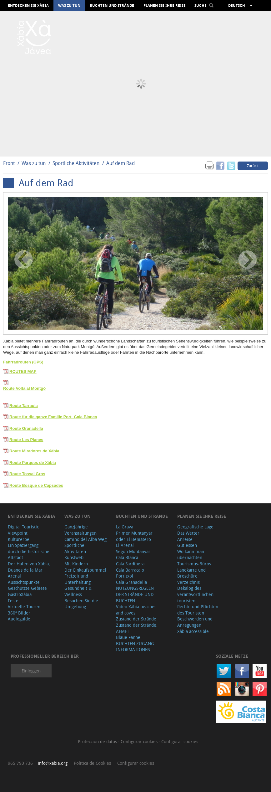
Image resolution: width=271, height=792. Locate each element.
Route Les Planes (26, 439)
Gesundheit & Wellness (78, 591)
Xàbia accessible (193, 631)
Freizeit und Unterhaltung (77, 579)
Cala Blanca (127, 557)
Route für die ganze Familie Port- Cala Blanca (53, 416)
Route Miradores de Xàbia (34, 451)
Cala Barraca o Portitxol (130, 573)
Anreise (185, 539)
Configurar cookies (140, 741)
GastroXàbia (20, 594)
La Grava (124, 527)
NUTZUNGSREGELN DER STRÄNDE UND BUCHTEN (135, 594)
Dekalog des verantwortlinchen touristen (195, 594)
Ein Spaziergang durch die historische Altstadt (28, 551)
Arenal (14, 576)
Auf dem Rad (120, 163)
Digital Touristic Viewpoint (23, 530)
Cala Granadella (131, 582)
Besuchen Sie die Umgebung (81, 604)
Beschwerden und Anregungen (195, 622)
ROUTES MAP (23, 371)
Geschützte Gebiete (27, 588)
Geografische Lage (195, 527)
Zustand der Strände (136, 619)
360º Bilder (19, 613)
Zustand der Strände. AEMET (137, 628)
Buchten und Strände (112, 6)
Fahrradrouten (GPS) (23, 362)
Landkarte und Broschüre (191, 573)
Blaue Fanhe (128, 637)
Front (9, 163)
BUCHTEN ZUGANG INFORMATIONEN (135, 646)
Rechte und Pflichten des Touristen (197, 610)
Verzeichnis (188, 582)
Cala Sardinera (130, 564)
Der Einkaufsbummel (85, 570)
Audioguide (19, 619)
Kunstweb (73, 557)
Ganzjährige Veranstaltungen (80, 530)
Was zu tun (69, 6)
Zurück (252, 165)
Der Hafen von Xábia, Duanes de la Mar (29, 567)
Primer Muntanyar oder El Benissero (134, 536)
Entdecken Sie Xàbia (28, 6)
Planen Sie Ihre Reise (164, 6)
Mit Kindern (76, 564)
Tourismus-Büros (194, 564)
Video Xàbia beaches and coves (136, 610)
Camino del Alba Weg (85, 539)
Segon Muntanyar (133, 551)
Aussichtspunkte (24, 582)
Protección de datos (98, 741)
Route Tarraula (23, 405)
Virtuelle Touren (24, 606)
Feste (13, 601)
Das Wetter (188, 533)
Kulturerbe (18, 539)
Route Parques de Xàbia (32, 462)
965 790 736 (20, 763)
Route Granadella (26, 428)
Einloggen (31, 671)
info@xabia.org (53, 763)
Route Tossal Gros (27, 473)
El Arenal (125, 545)
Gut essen (187, 545)
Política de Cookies (92, 763)
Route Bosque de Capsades (36, 485)
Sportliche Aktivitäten (77, 163)
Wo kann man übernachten (190, 554)
